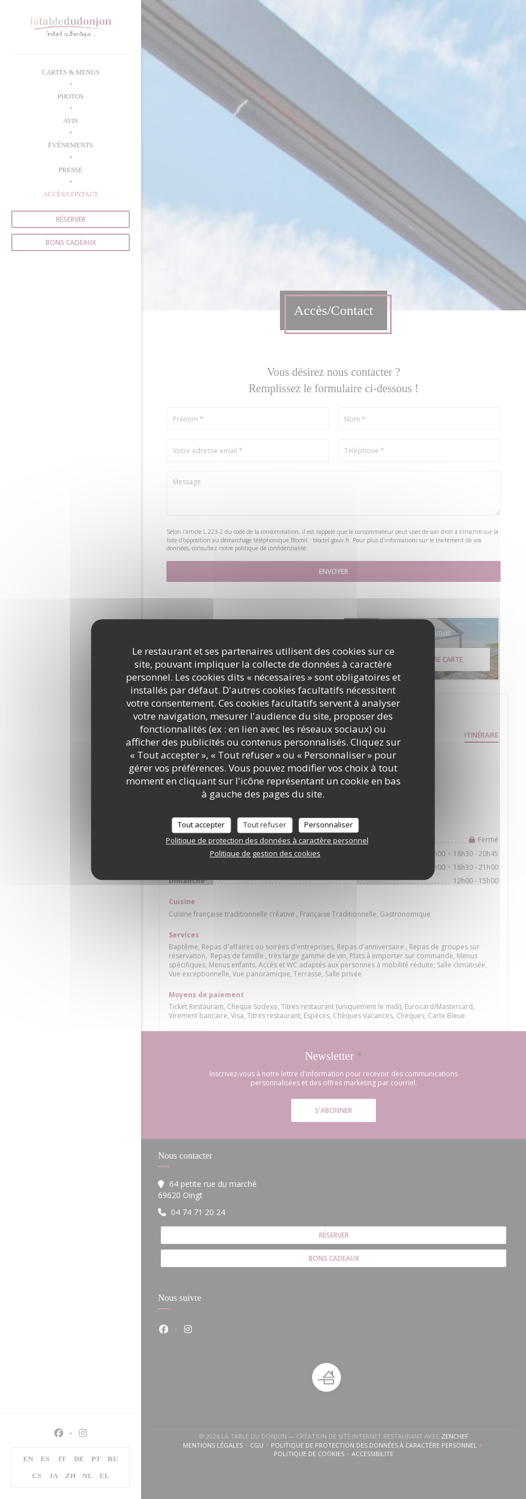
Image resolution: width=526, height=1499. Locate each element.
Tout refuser (264, 824)
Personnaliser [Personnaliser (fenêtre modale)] (328, 824)
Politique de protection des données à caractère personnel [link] (267, 840)
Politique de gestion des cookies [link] (265, 853)
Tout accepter (201, 824)
